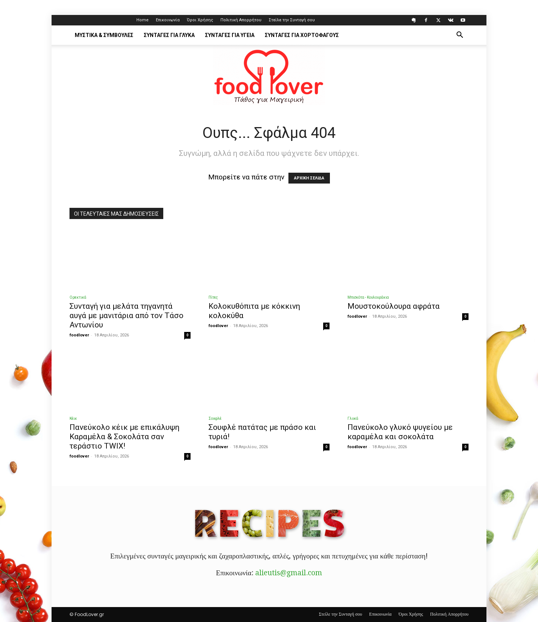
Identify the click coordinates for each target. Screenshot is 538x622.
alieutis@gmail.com (288, 573)
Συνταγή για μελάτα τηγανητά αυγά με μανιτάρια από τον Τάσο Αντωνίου (126, 315)
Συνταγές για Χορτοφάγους (302, 35)
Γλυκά (352, 418)
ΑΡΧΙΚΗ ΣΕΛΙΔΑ (309, 178)
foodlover (79, 335)
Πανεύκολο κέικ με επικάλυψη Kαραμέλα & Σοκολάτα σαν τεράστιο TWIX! (124, 436)
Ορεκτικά (77, 297)
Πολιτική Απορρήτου (241, 20)
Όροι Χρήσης (200, 20)
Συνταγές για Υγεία (229, 35)
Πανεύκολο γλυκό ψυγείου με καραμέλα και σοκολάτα (400, 432)
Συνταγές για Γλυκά (169, 35)
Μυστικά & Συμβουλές (104, 35)
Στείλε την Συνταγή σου (292, 20)
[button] (460, 35)
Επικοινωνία (168, 20)
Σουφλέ (215, 418)
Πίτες (213, 297)
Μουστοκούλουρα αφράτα (393, 306)
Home (142, 20)
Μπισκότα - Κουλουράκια (368, 297)
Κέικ (73, 418)
